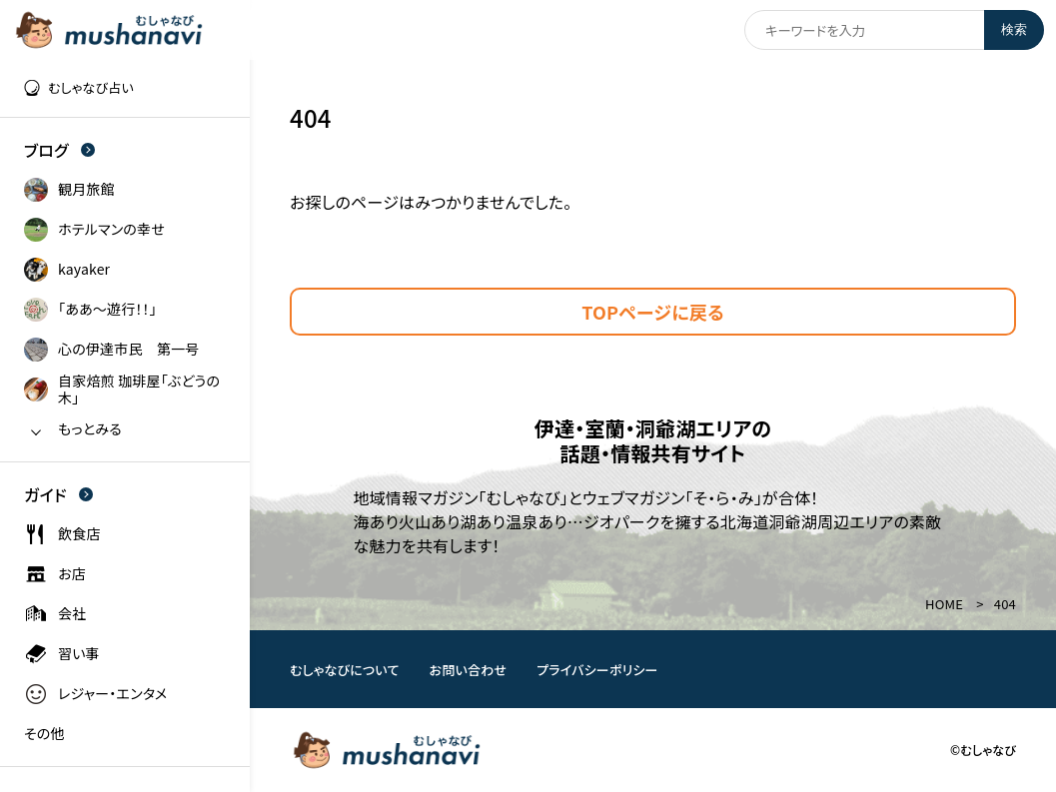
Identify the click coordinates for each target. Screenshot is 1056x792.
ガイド (58, 494)
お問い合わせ (469, 669)
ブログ (59, 150)
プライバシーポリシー (597, 669)
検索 (1014, 29)
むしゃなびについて (345, 669)
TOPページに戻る (652, 312)
